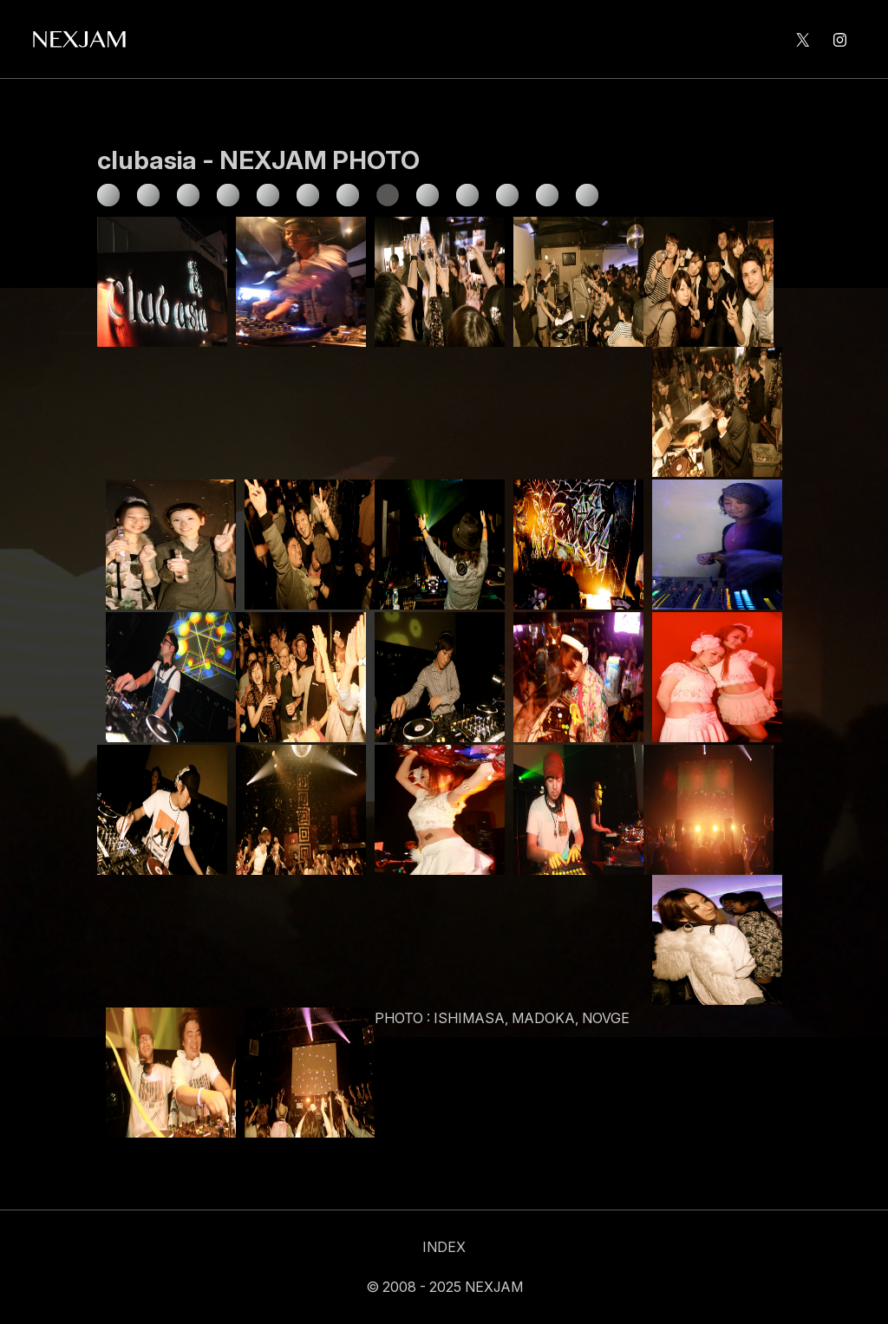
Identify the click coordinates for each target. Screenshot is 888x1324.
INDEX (444, 1247)
